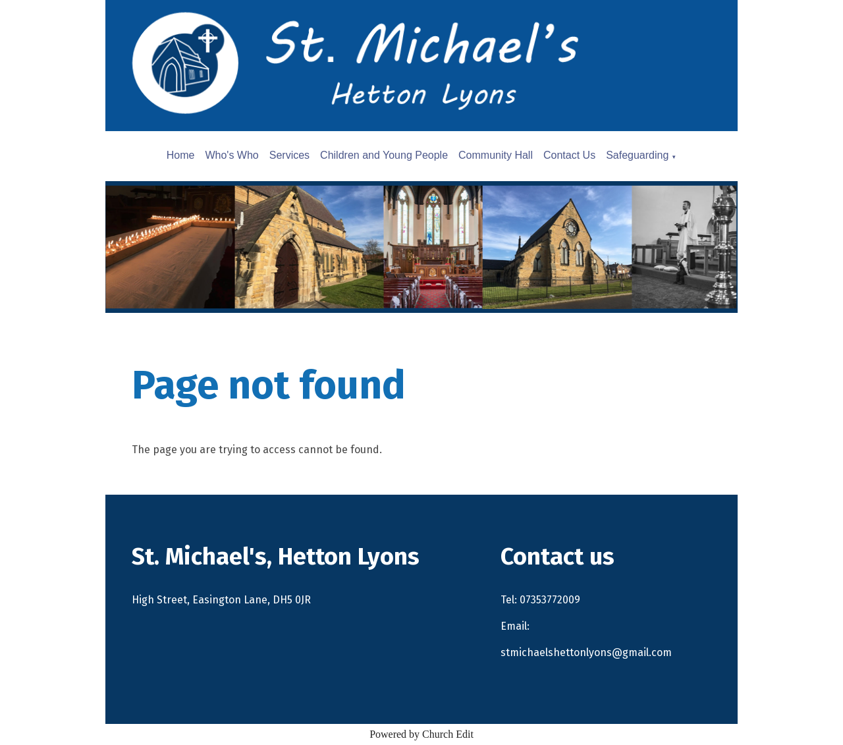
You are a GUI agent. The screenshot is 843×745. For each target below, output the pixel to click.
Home (181, 155)
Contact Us (569, 155)
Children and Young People (384, 155)
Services (289, 155)
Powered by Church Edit (421, 734)
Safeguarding (637, 155)
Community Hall (495, 155)
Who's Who (231, 155)
